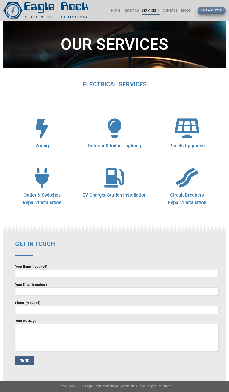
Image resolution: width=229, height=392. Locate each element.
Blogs (186, 10)
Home (115, 10)
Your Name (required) (117, 273)
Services (151, 10)
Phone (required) (117, 309)
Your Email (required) (117, 291)
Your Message (117, 337)
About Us (131, 10)
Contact (170, 10)
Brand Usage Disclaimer (153, 386)
